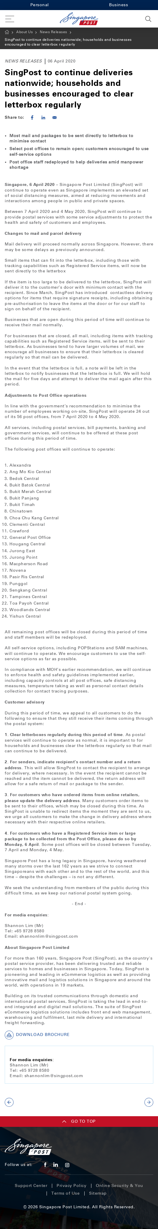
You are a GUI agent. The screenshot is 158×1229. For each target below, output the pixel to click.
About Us (24, 32)
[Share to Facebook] (32, 117)
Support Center (31, 1185)
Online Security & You (119, 1185)
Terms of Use (65, 1193)
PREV (9, 1102)
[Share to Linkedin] (43, 117)
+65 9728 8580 (33, 1070)
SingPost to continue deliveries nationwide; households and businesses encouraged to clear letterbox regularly (68, 42)
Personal (39, 4)
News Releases (53, 32)
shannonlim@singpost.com (48, 936)
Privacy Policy (71, 1185)
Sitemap (98, 1193)
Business (118, 4)
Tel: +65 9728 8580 (24, 931)
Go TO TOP (79, 1121)
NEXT (148, 1102)
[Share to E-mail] (54, 117)
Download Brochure (37, 1035)
